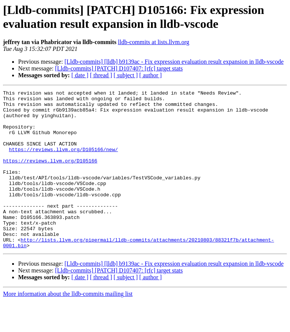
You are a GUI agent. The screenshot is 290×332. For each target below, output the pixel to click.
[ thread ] (101, 75)
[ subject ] (126, 75)
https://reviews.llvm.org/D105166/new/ (63, 161)
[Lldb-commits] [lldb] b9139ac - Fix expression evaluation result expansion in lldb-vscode (174, 61)
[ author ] (150, 75)
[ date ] (79, 75)
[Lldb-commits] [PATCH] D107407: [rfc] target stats (119, 68)
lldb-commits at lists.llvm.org (153, 42)
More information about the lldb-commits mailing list (68, 325)
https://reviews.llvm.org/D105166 (50, 175)
